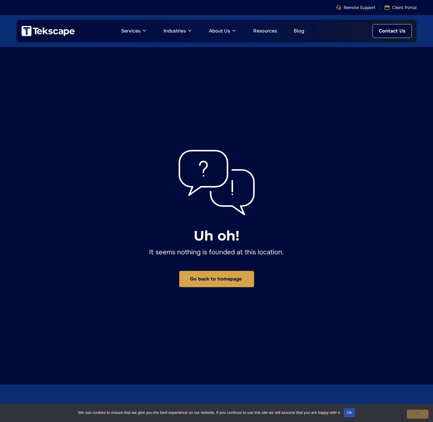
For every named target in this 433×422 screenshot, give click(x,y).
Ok (349, 412)
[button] (355, 8)
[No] (417, 414)
